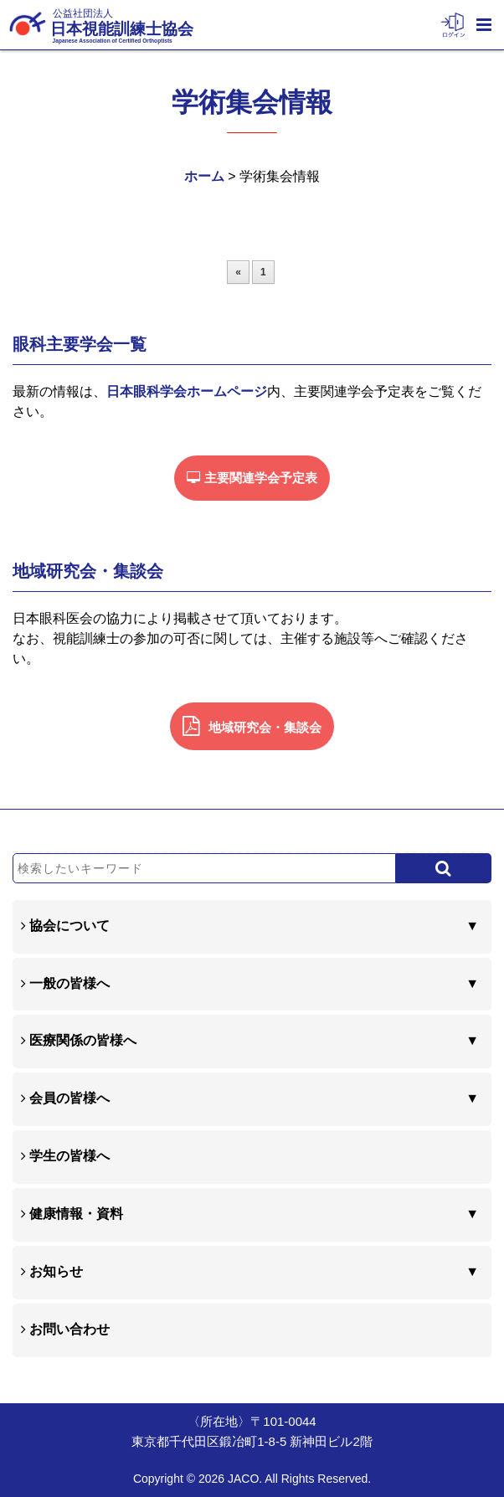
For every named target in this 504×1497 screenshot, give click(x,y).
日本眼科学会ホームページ (186, 391)
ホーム (204, 176)
